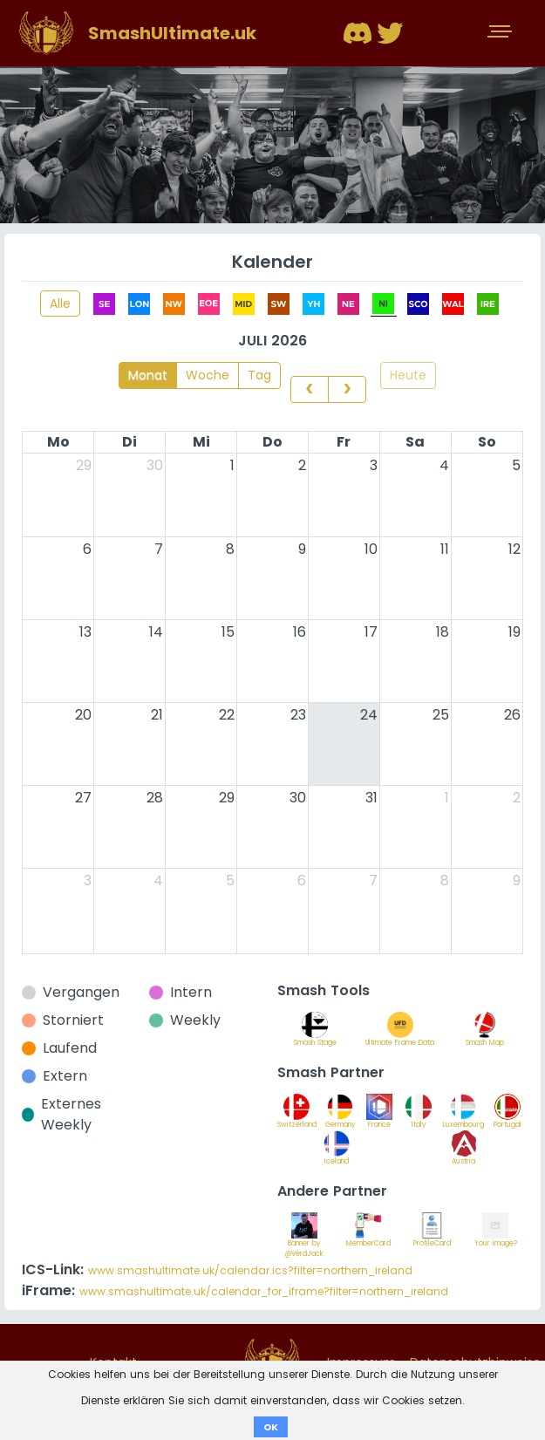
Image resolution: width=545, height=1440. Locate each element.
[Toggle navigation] (501, 33)
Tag (259, 375)
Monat (147, 375)
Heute (408, 375)
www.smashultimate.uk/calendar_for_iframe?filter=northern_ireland (263, 1291)
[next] (347, 389)
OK (270, 1427)
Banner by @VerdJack (304, 1239)
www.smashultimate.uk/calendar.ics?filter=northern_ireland (250, 1270)
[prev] (309, 389)
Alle (60, 303)
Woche (207, 375)
